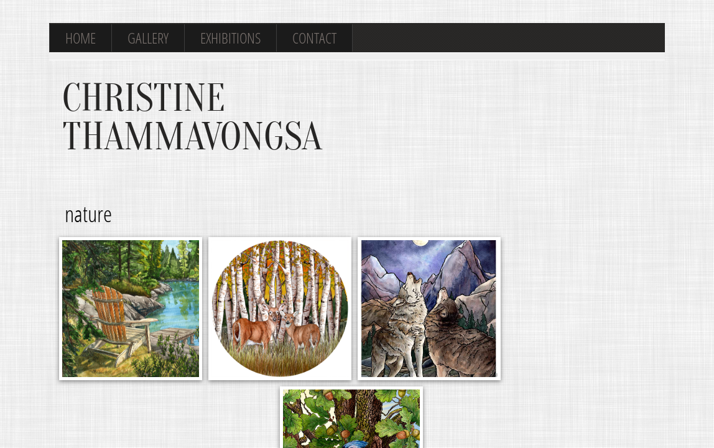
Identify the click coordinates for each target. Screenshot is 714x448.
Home (80, 37)
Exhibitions (230, 37)
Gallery (148, 37)
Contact (314, 37)
